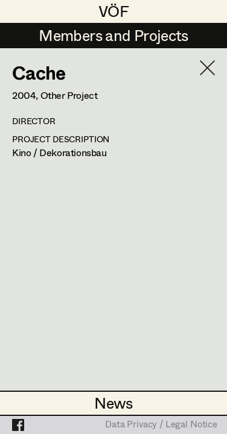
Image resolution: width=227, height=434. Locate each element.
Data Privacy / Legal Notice (161, 425)
